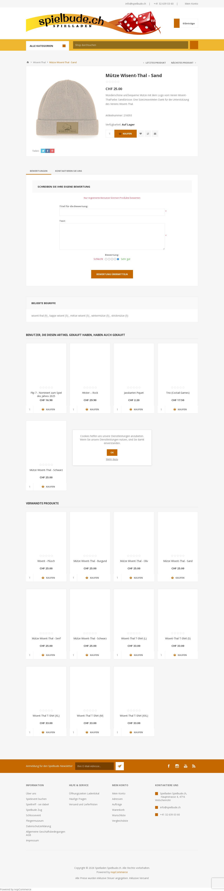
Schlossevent (33, 815)
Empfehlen (155, 133)
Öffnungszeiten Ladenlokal (84, 793)
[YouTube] (185, 766)
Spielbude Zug (34, 809)
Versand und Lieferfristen (83, 804)
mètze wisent (78, 315)
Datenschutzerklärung (38, 826)
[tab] (38, 171)
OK (112, 452)
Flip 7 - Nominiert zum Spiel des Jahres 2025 (46, 394)
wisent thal (37, 315)
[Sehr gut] (118, 259)
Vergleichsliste (120, 820)
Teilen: (35, 150)
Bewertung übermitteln (112, 274)
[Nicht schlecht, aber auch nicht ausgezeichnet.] (112, 259)
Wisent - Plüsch (46, 561)
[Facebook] (168, 766)
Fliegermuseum (35, 820)
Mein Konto (191, 3)
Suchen (194, 45)
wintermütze (98, 315)
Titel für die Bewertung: (73, 206)
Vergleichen (148, 133)
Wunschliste (119, 815)
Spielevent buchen (36, 799)
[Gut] (115, 259)
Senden (120, 766)
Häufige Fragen (77, 799)
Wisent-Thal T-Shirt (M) (90, 715)
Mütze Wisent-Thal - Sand (178, 561)
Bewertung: (112, 254)
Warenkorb (118, 809)
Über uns (31, 793)
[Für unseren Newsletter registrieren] (94, 766)
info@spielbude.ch (135, 3)
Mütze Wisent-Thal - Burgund (90, 561)
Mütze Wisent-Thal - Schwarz (46, 470)
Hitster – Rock (90, 392)
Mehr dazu (112, 459)
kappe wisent (57, 315)
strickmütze (118, 315)
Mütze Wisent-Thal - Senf (46, 638)
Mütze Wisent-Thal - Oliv (134, 561)
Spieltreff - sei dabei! (37, 804)
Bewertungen (38, 170)
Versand (144, 878)
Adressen (117, 799)
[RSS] (194, 766)
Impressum (32, 840)
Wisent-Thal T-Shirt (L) (134, 638)
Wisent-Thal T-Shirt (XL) (46, 715)
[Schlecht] (106, 259)
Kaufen (127, 133)
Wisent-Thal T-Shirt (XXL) (134, 715)
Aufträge (117, 804)
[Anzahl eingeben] (109, 134)
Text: (62, 220)
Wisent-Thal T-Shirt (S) (178, 638)
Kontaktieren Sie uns (68, 170)
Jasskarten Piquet (134, 392)
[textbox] (130, 45)
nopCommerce (119, 872)
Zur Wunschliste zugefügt (140, 133)
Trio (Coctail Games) (178, 392)
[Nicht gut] (109, 259)
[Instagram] (177, 766)
